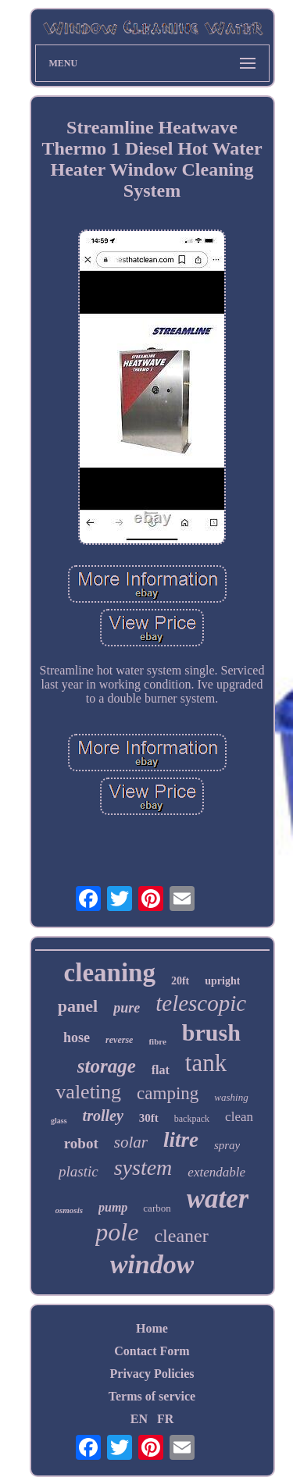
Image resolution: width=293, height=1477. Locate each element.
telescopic (200, 1003)
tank (206, 1063)
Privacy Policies (152, 1373)
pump (112, 1207)
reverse (119, 1039)
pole (116, 1232)
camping (167, 1093)
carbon (156, 1208)
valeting (88, 1091)
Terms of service (152, 1396)
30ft (149, 1118)
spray (227, 1145)
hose (76, 1037)
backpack (191, 1118)
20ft (180, 981)
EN (139, 1418)
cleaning (109, 973)
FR (165, 1418)
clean (239, 1116)
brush (211, 1032)
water (218, 1198)
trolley (103, 1115)
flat (161, 1070)
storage (106, 1066)
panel (78, 1006)
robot (81, 1143)
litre (180, 1139)
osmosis (69, 1210)
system (143, 1167)
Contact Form (151, 1351)
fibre (157, 1041)
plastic (78, 1171)
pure (126, 1008)
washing (231, 1097)
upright (222, 981)
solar (131, 1142)
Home (152, 1328)
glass (59, 1120)
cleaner (181, 1236)
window (152, 1264)
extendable (216, 1172)
